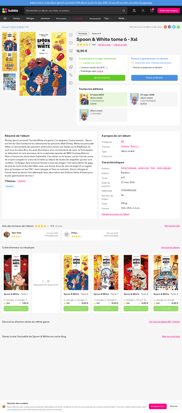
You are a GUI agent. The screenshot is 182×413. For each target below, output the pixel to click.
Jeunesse (47, 18)
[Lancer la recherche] (123, 10)
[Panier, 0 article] (151, 10)
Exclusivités (78, 18)
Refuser (174, 406)
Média (123, 18)
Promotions (61, 18)
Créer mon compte (169, 10)
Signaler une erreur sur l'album (115, 214)
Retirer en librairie (154, 77)
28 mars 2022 (112, 233)
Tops (108, 18)
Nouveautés (95, 18)
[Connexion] (143, 10)
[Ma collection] (134, 10)
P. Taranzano (148, 300)
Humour (125, 146)
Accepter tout (157, 406)
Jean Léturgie (164, 168)
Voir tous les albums (170, 247)
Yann (152, 168)
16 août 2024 (52, 233)
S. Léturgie (9, 300)
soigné (100, 71)
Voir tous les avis (172, 226)
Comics (18, 18)
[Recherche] (72, 10)
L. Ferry (138, 300)
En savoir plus (146, 2)
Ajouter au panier (102, 77)
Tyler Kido (16, 233)
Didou (74, 233)
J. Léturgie (20, 300)
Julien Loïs (143, 168)
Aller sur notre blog (171, 336)
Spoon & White (17, 27)
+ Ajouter (21, 181)
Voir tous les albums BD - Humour (164, 321)
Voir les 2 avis (104, 44)
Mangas (32, 18)
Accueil (5, 27)
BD (7, 18)
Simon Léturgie (128, 168)
